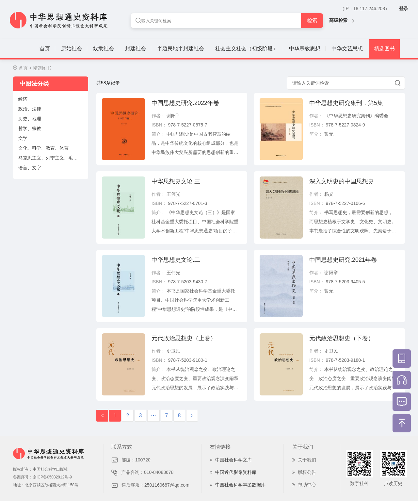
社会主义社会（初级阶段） (246, 48)
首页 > (25, 68)
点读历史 (393, 483)
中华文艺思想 (347, 48)
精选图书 (384, 48)
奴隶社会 (103, 48)
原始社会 (71, 48)
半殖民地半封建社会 (180, 48)
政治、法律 (29, 108)
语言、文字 (29, 167)
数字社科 (359, 483)
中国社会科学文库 (233, 459)
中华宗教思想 (304, 48)
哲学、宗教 (29, 128)
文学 (22, 138)
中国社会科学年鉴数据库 (240, 484)
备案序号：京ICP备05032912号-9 (42, 477)
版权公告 (307, 472)
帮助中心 (307, 484)
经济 (22, 99)
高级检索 (341, 20)
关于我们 (307, 459)
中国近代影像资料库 (235, 472)
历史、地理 (29, 118)
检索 (312, 20)
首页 (45, 48)
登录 (403, 8)
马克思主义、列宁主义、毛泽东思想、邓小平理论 (53, 157)
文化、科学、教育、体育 (43, 148)
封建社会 (135, 48)
